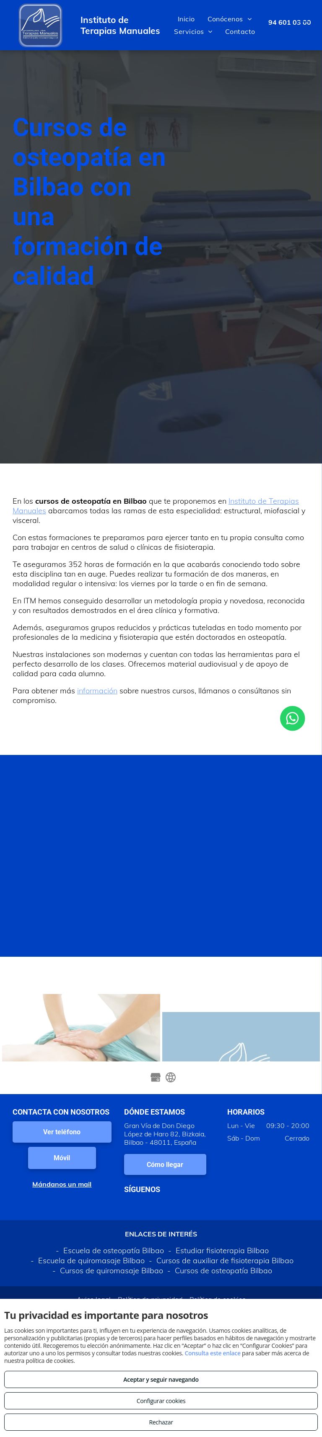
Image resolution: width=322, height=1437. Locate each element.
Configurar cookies (161, 1401)
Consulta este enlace (212, 1353)
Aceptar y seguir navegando (160, 1379)
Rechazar (161, 1422)
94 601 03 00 (289, 22)
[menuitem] (186, 19)
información (97, 690)
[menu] (303, 25)
